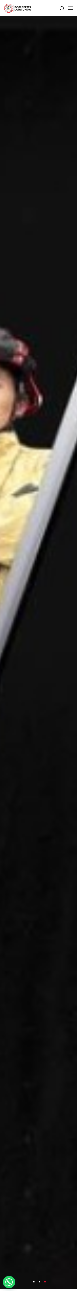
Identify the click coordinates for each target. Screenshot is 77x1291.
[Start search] (62, 8)
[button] (9, 1282)
